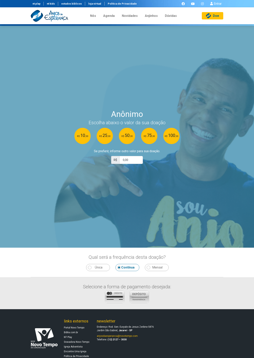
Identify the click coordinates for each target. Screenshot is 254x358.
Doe (212, 18)
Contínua (128, 267)
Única (98, 267)
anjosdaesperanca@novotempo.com (117, 336)
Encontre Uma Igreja (75, 351)
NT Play (68, 337)
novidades (130, 18)
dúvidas (171, 18)
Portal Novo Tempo (74, 327)
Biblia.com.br (71, 332)
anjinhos (151, 18)
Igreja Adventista (73, 346)
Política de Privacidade (76, 356)
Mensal (157, 267)
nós (93, 18)
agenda (109, 18)
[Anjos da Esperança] (49, 19)
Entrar (216, 5)
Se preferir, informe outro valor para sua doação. (127, 151)
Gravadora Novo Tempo (76, 342)
